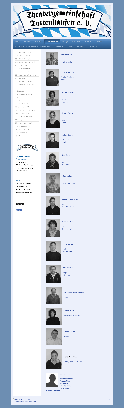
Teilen (18, 210)
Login (109, 399)
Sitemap (27, 399)
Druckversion (18, 399)
